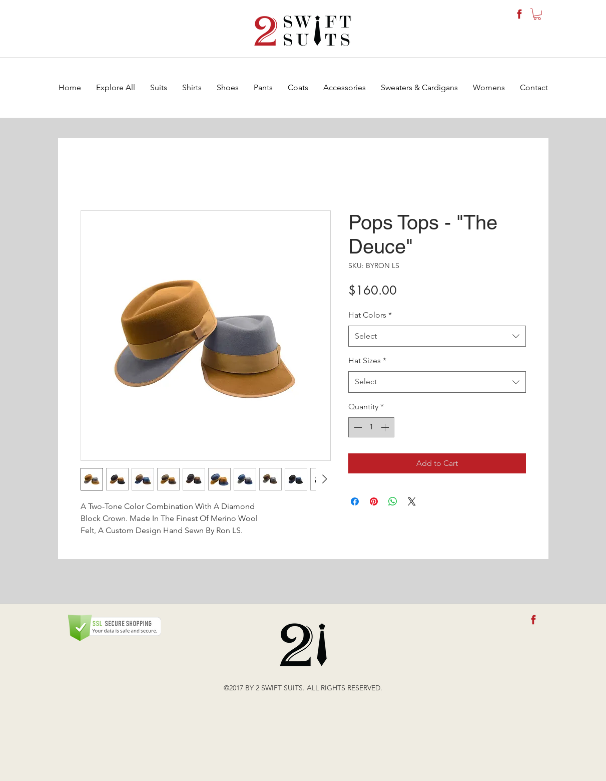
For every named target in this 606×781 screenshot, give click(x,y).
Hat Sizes (367, 360)
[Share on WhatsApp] (393, 501)
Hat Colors (370, 315)
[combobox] (437, 336)
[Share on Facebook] (355, 501)
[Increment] (386, 427)
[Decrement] (357, 427)
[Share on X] (412, 501)
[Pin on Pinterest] (374, 501)
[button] (537, 14)
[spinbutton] (371, 427)
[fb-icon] (519, 14)
